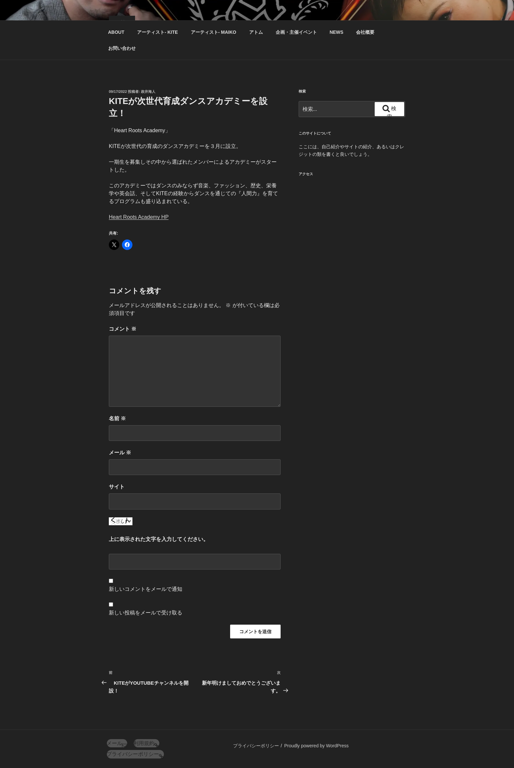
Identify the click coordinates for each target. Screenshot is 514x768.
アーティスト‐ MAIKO (213, 32)
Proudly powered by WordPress (316, 745)
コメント (122, 329)
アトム (256, 32)
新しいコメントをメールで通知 (145, 589)
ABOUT (116, 32)
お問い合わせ (122, 48)
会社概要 (365, 32)
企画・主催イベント (296, 32)
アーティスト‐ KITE (157, 32)
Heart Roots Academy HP (138, 217)
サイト (117, 486)
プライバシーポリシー (256, 745)
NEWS (336, 32)
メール (120, 452)
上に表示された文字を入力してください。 (158, 539)
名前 (117, 418)
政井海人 (148, 91)
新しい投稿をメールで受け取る (145, 612)
